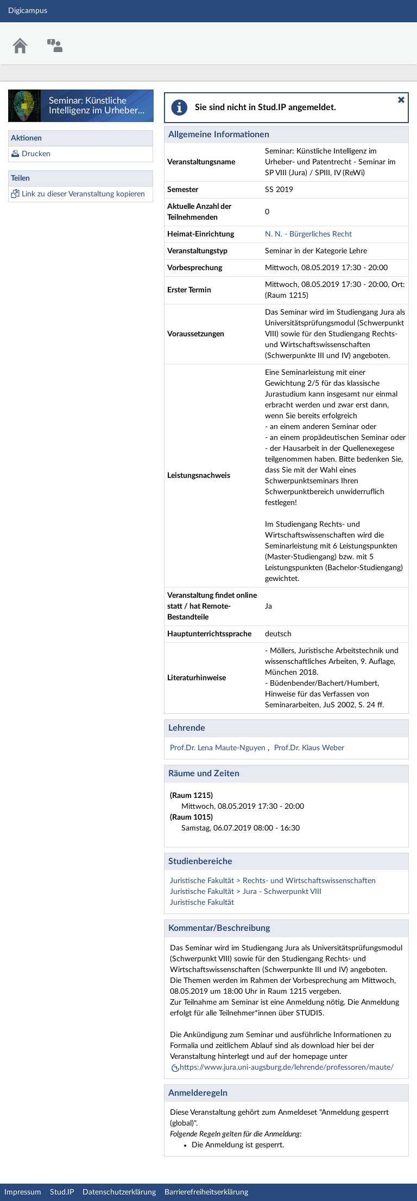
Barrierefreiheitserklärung (206, 1192)
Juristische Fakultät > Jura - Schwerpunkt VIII (245, 892)
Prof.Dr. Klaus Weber (309, 748)
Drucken (36, 154)
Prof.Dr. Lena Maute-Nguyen (219, 748)
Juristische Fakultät (202, 902)
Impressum (22, 1192)
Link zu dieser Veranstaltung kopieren (83, 194)
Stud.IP (62, 1192)
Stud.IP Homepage (375, 37)
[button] (401, 99)
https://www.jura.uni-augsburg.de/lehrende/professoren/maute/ (287, 1067)
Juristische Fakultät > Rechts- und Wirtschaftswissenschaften (273, 881)
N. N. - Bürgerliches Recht (308, 234)
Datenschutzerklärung (119, 1192)
